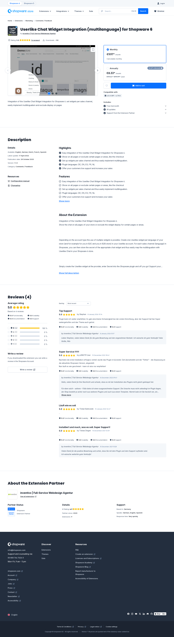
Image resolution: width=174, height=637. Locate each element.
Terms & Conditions (65, 627)
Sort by (61, 303)
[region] (52, 70)
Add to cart (138, 86)
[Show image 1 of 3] (49, 93)
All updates (110, 109)
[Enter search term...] (118, 11)
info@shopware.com (16, 550)
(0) (14, 332)
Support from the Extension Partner (119, 112)
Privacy (82, 627)
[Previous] (8, 70)
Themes (45, 554)
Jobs (11, 583)
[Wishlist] (159, 11)
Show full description (69, 273)
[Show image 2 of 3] (53, 93)
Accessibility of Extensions (86, 578)
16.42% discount (155, 68)
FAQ (77, 550)
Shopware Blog (83, 566)
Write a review (27, 370)
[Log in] (161, 3)
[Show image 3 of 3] (56, 93)
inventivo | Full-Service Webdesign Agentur (39, 33)
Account (12, 575)
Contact (12, 592)
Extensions (46, 550)
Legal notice (96, 627)
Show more (66, 395)
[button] (64, 201)
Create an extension (85, 554)
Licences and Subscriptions (88, 558)
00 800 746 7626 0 (16, 558)
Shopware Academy (85, 562)
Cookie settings (111, 627)
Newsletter (14, 596)
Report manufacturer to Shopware (85, 572)
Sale (43, 558)
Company (13, 579)
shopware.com (15, 571)
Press (11, 588)
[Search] (143, 11)
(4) (14, 328)
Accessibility (14, 600)
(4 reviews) (35, 40)
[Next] (98, 70)
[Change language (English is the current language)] (13, 614)
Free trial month (111, 105)
